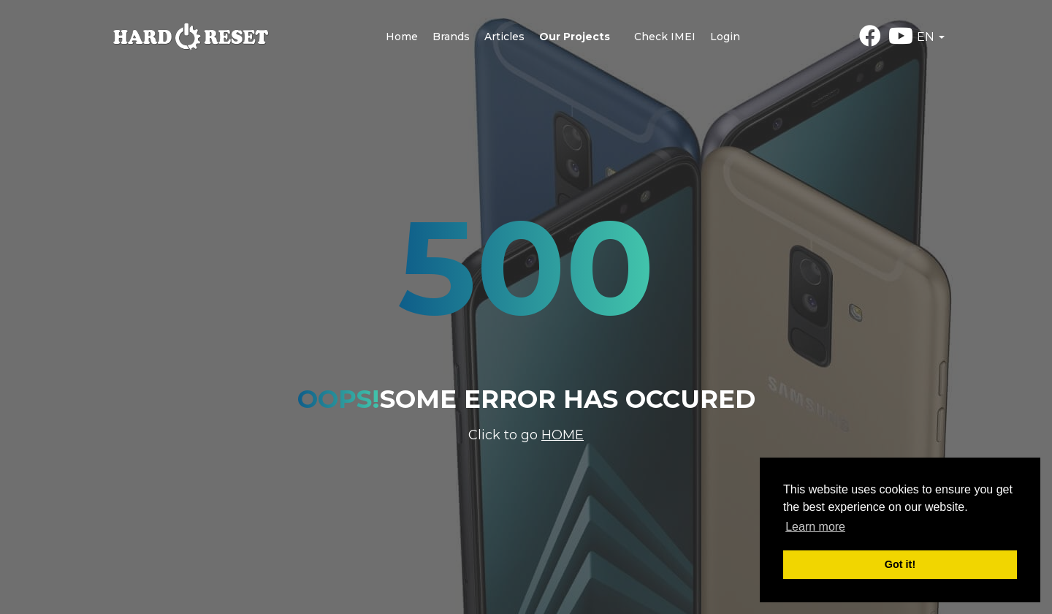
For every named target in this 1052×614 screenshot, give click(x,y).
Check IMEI (664, 36)
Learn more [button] (815, 526)
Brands (451, 36)
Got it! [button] (900, 564)
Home (402, 36)
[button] (931, 37)
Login (725, 36)
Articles (504, 36)
